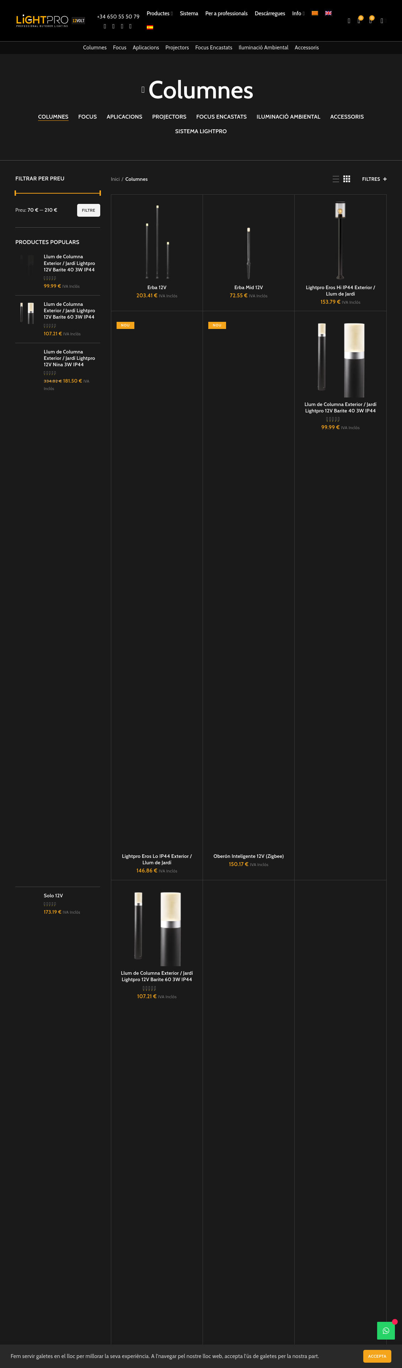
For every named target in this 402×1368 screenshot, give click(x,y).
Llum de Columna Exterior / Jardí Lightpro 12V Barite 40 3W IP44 (341, 407)
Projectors (177, 47)
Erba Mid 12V (249, 287)
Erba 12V (157, 287)
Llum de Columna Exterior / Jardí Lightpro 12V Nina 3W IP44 (69, 854)
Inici (115, 179)
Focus (120, 47)
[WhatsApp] (386, 1331)
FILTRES (371, 179)
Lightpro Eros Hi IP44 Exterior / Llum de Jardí (340, 290)
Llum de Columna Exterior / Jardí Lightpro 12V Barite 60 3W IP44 (157, 976)
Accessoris (307, 47)
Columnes (95, 47)
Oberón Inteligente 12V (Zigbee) (249, 856)
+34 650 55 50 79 (118, 16)
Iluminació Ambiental (263, 47)
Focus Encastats (213, 47)
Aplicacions (146, 47)
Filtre (88, 210)
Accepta (377, 1356)
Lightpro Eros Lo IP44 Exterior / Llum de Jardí (157, 859)
